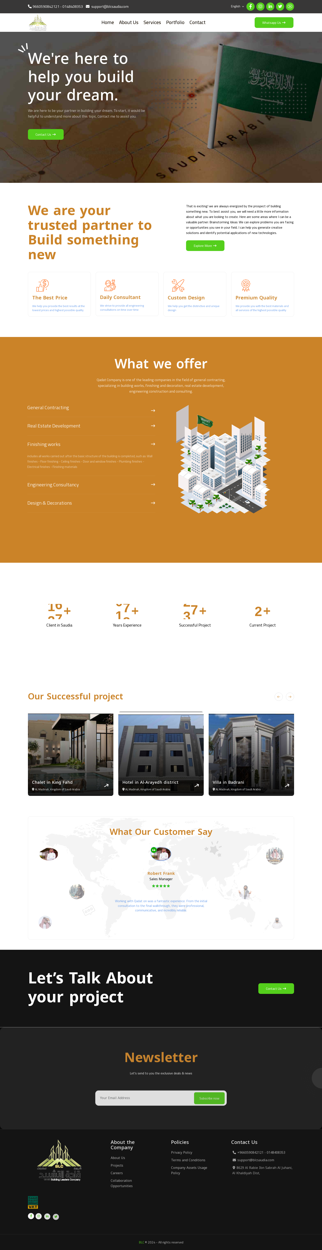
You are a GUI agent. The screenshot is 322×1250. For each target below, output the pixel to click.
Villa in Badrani (228, 782)
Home (107, 22)
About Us (128, 22)
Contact (198, 22)
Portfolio (175, 22)
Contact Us (46, 134)
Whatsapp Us (274, 22)
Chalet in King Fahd (52, 782)
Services (152, 22)
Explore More (205, 246)
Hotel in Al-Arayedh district (150, 782)
